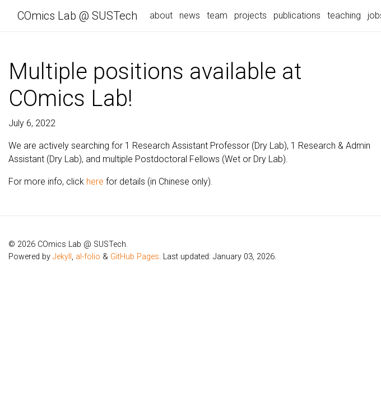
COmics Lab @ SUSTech (77, 15)
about (161, 15)
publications (296, 15)
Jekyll (62, 256)
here (95, 181)
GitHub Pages (134, 256)
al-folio (88, 256)
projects (250, 15)
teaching (344, 15)
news (189, 15)
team (217, 15)
